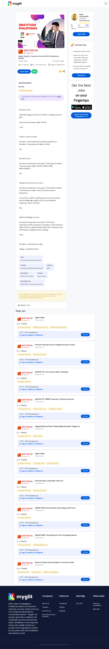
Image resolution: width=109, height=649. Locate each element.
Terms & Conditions (97, 604)
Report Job (24, 305)
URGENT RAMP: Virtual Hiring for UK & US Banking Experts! (56, 535)
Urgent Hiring (39, 318)
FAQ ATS (79, 604)
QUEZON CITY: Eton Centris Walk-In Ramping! (51, 372)
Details (85, 335)
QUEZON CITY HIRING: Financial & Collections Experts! (54, 399)
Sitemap (96, 609)
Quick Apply (24, 71)
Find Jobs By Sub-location (49, 615)
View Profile (81, 34)
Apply (34, 71)
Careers (45, 607)
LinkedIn (62, 611)
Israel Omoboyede (83, 15)
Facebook (63, 604)
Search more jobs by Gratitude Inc (81, 115)
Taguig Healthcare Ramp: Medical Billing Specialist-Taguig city (57, 426)
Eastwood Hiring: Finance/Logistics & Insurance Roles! (54, 562)
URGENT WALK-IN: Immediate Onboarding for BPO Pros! (55, 508)
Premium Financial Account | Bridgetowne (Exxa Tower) (55, 345)
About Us (45, 604)
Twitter (62, 607)
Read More (81, 75)
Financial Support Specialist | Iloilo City (49, 481)
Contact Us (46, 611)
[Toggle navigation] (106, 3)
